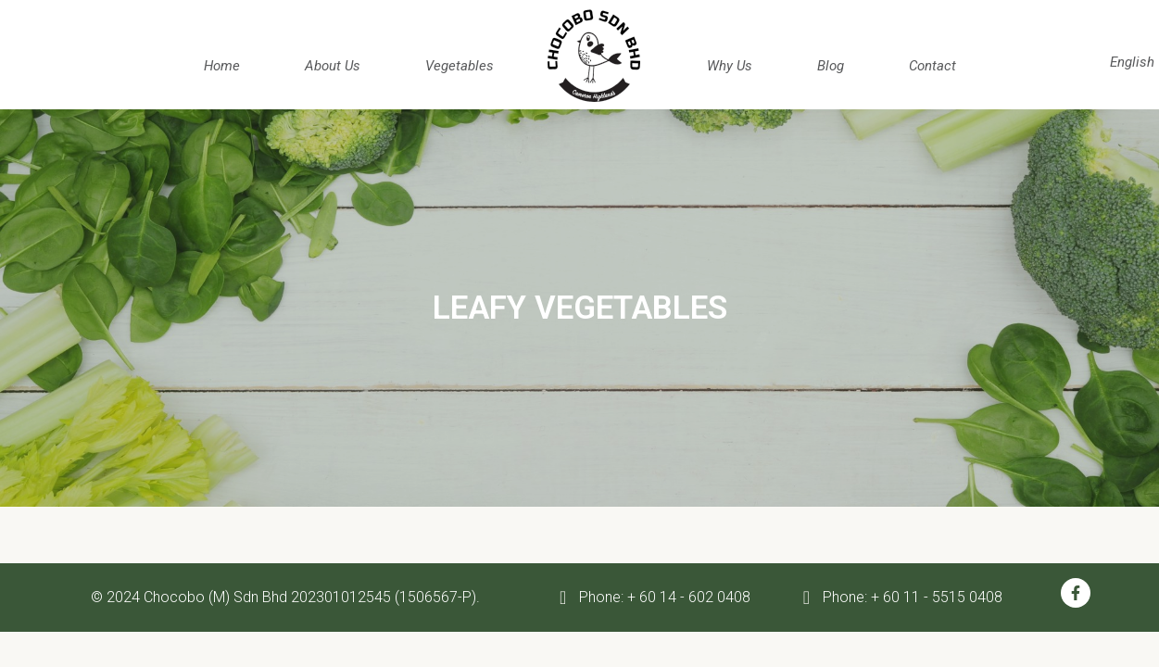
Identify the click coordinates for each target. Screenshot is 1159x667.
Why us (729, 65)
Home (222, 65)
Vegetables (459, 65)
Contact (932, 65)
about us (332, 65)
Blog (830, 65)
